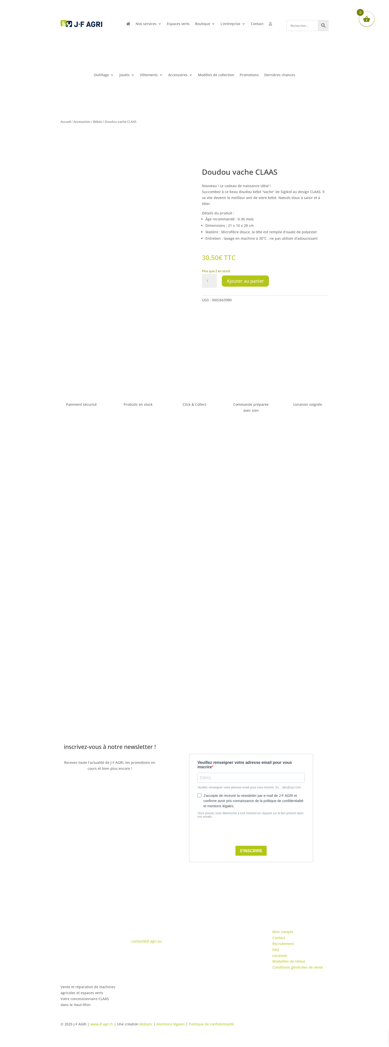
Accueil (66, 121)
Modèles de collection (216, 75)
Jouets (124, 75)
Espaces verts (178, 24)
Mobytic (146, 1024)
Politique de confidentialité (211, 1024)
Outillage (101, 75)
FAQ (275, 949)
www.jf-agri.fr (101, 1024)
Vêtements (149, 75)
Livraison (279, 955)
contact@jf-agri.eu (146, 941)
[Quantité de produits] (209, 281)
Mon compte (282, 931)
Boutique (202, 24)
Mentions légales (171, 1024)
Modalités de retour (288, 961)
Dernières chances (279, 75)
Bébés (97, 121)
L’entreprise (230, 24)
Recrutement (283, 943)
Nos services (146, 24)
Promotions (249, 75)
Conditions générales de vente (297, 967)
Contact (257, 24)
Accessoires (178, 75)
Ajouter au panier (245, 281)
